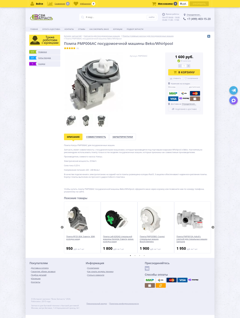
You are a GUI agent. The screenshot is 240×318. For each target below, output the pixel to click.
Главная (34, 29)
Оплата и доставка (51, 29)
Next (212, 227)
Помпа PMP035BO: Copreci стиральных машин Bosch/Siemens (152, 239)
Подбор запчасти (135, 29)
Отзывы (81, 29)
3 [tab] (139, 255)
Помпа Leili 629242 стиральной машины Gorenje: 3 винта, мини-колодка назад (118, 239)
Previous (62, 227)
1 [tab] (130, 255)
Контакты (69, 29)
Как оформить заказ (99, 29)
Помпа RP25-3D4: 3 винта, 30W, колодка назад (80, 237)
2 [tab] (135, 255)
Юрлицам (117, 29)
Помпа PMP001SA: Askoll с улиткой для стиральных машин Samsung (191, 239)
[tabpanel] (82, 227)
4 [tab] (144, 255)
